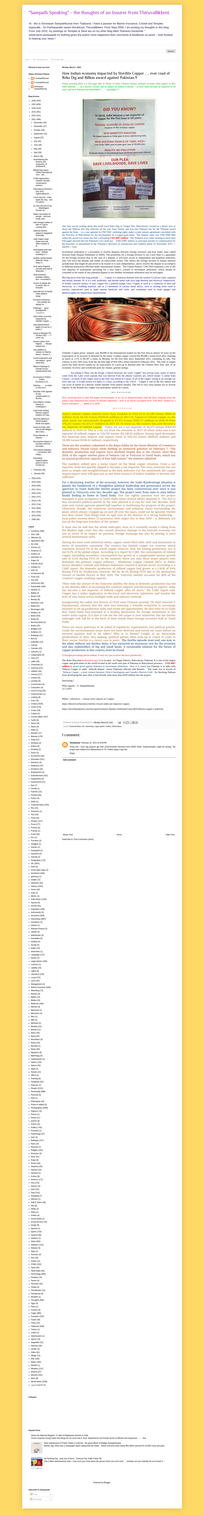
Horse (33, 889)
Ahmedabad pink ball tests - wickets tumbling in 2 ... (42, 252)
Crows (33, 710)
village (33, 1355)
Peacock (34, 1085)
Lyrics (33, 981)
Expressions (36, 782)
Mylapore (35, 1052)
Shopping (35, 1196)
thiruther (34, 1297)
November (38, 126)
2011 (33, 512)
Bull (32, 638)
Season (34, 1186)
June (36, 145)
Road (33, 1160)
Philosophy (35, 1101)
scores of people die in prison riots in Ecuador (41, 285)
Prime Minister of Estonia (40, 436)
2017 (33, 489)
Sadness (34, 1166)
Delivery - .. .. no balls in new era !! (42, 386)
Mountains (35, 1039)
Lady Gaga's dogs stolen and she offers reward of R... (41, 242)
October (37, 130)
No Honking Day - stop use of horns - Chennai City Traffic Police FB (72, 1458)
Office (33, 1075)
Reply (72, 753)
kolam (33, 948)
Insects (34, 906)
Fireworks (35, 811)
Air (32, 544)
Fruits (33, 834)
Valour (33, 1339)
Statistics (35, 1245)
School (34, 1176)
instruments (36, 912)
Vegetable (35, 1342)
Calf (32, 645)
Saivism (34, 1170)
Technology (36, 1274)
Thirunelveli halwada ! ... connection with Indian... (42, 452)
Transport (35, 1316)
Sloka (33, 1212)
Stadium (34, 1238)
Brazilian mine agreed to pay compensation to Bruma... (42, 395)
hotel (33, 893)
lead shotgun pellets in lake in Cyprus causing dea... (42, 224)
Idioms (34, 896)
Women (34, 1375)
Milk (32, 1020)
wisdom (34, 1372)
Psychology (36, 1134)
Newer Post (68, 835)
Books (33, 626)
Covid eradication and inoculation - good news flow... (42, 360)
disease (34, 736)
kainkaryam (36, 935)
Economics (35, 756)
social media (36, 1219)
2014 (33, 501)
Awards (34, 590)
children (34, 671)
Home (27, 59)
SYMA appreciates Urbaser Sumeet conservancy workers (41, 181)
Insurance (35, 915)
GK (83, 726)
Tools (33, 1306)
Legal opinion (100, 726)
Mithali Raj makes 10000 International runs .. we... (42, 172)
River (33, 1157)
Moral (33, 1036)
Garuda (34, 857)
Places (34, 1114)
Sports (34, 1232)
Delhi (33, 730)
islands (34, 925)
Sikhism (34, 1199)
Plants (33, 1118)
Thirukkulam (36, 1290)
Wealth (34, 1365)
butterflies (35, 642)
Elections (35, 762)
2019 (33, 482)
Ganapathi (35, 850)
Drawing (34, 749)
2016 (33, 493)
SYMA (33, 1264)
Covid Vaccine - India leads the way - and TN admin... (42, 199)
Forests (34, 828)
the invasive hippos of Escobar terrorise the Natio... (42, 443)
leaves (34, 958)
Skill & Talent (36, 1202)
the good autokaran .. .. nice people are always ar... (42, 302)
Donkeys (34, 743)
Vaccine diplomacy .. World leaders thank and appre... (42, 421)
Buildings (35, 635)
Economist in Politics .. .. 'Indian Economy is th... (42, 379)
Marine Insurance (38, 987)
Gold (33, 867)
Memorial (35, 1010)
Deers (33, 727)
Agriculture (35, 541)
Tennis (34, 1280)
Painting (34, 1078)
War (33, 1359)
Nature (34, 1065)
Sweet (33, 1261)
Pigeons (34, 1111)
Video (33, 1352)
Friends (34, 831)
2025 (33, 104)
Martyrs (34, 994)
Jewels (34, 932)
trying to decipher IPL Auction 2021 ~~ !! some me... (42, 335)
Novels (34, 1072)
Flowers (34, 821)
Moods (34, 1030)
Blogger (107, 1482)
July (36, 141)
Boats (33, 619)
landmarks (35, 951)
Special (34, 1228)
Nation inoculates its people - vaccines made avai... (41, 216)
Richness (35, 1153)
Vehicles (34, 1346)
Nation (34, 1062)
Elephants (35, 766)
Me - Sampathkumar (40, 59)
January (37, 473)
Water (33, 1362)
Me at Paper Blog (57, 59)
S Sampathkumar (41, 78)
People (34, 1088)
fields (33, 801)
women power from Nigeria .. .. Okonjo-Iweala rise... (42, 343)
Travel (33, 1320)
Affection (34, 537)
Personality (35, 1091)
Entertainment (37, 775)
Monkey (34, 1026)
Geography (35, 860)
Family (34, 788)
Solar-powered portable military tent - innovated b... (42, 277)
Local (33, 977)
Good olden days (38, 870)
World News (116, 726)
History (34, 886)
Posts (34, 1494)
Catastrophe (36, 655)
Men (33, 1016)
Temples (34, 1277)
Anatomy (34, 551)
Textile (33, 1287)
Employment (36, 772)
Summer (34, 1254)
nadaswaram (36, 1059)
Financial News (75, 726)
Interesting (89, 726)
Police (33, 1124)
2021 (33, 119)
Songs (33, 1225)
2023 (33, 112)
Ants (33, 570)
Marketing (35, 990)
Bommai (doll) (37, 622)
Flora (33, 818)
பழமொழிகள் (37, 1385)
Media (33, 1000)
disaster (34, 733)
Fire (32, 808)
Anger (33, 560)
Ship (33, 1193)
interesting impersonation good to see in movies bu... (40, 461)
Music (33, 1049)
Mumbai (34, 1046)
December (38, 122)
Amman (34, 547)
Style (33, 1251)
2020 (33, 478)
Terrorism (35, 1284)
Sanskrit (34, 1173)
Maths (33, 997)
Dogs (33, 739)
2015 (33, 497)
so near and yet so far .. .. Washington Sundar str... (42, 208)
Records (34, 1147)
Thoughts (35, 1300)
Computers (35, 687)
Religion (34, 1150)
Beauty (34, 599)
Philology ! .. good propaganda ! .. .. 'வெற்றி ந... (41, 310)
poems (34, 1121)
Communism (36, 684)
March (37, 156)
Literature (35, 974)
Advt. (33, 534)
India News (35, 899)
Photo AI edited (37, 1104)
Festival (34, 795)
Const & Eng (36, 691)
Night (33, 1069)
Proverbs (35, 1131)
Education (35, 759)
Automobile (36, 586)
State (33, 1241)
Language (35, 955)
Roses (33, 1163)
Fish (33, 814)
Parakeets (35, 1082)
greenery (34, 876)
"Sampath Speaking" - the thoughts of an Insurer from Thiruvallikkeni (99, 12)
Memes (34, 1007)
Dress (33, 753)
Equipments (36, 779)
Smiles (34, 1215)
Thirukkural (35, 1294)
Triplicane (35, 1326)
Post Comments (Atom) (84, 839)
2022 (33, 115)
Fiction (34, 798)
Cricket (34, 704)
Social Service (37, 1222)
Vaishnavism (36, 1336)
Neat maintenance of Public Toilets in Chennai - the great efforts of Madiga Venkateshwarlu (82, 1443)
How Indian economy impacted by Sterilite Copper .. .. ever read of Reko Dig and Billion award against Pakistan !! (116, 75)
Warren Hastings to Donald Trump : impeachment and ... (42, 369)
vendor (34, 1349)
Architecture (36, 573)
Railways (35, 1140)
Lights (33, 971)
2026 (33, 101)
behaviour (35, 603)
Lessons (34, 964)
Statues (34, 1248)
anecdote (35, 557)
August (37, 137)
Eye (32, 785)
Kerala (34, 945)
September (39, 134)
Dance (34, 723)
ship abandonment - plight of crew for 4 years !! (42, 327)
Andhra (34, 554)
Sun (32, 1258)
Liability (34, 968)
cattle (33, 661)
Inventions (35, 922)
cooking (34, 697)
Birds (33, 616)
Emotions (35, 769)
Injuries (34, 902)
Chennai (34, 668)
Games (34, 847)
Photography (36, 1108)
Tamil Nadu (36, 1271)
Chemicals (35, 665)
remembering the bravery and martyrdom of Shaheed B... (40, 162)
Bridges (34, 629)
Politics (108, 726)
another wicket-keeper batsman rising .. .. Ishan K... (42, 260)
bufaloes (34, 632)
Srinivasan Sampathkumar (40, 87)
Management (36, 984)
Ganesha (35, 854)
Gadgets (34, 844)
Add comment (69, 760)
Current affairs (37, 717)
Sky (32, 1205)
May (36, 149)
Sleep (33, 1209)
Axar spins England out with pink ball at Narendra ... (42, 268)
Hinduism (35, 883)
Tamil (33, 1267)
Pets (33, 1098)
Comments (36, 1499)
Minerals (34, 1023)
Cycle (33, 720)
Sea (32, 1183)
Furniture (35, 840)
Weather (34, 1368)
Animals (34, 564)
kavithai (34, 941)
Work (33, 1378)
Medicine (35, 1003)
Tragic (33, 1313)
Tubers (34, 1329)
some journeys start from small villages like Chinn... (42, 429)
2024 (33, 108)
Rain (33, 1144)
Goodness (35, 873)
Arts (32, 580)
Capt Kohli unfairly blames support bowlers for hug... (41, 412)
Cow (33, 700)
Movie (33, 1043)
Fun (32, 837)
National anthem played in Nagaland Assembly (42, 233)
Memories (35, 1013)
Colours (34, 678)
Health (34, 880)
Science (34, 1179)
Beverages (35, 609)
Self (32, 1189)
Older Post (170, 835)
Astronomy (35, 583)
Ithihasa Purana (37, 929)
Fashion (34, 792)
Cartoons (35, 652)
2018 (33, 486)
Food (33, 824)
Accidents (35, 531)
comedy (34, 681)
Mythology (35, 1056)
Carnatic (34, 648)
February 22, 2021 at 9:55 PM (94, 743)
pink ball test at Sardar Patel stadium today (42, 293)
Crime (33, 707)
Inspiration (35, 909)
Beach (33, 596)
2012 (33, 508)
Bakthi (33, 593)
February (38, 470)
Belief (33, 606)
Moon (33, 1033)
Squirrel (34, 1235)
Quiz (33, 1137)
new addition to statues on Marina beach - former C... (42, 352)
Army (33, 577)
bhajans (34, 612)
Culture (34, 713)
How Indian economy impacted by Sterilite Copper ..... (42, 318)
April (36, 152)
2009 (33, 519)
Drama (34, 746)
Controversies (37, 694)
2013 (33, 504)
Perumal (34, 1095)
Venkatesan (75, 743)
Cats (33, 658)
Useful (33, 1333)
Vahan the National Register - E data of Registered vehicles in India (59, 1435)
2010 (33, 515)
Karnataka (35, 938)
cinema (34, 674)
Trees (33, 1323)
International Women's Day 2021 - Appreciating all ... (42, 191)
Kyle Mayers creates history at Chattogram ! (42, 404)
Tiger (33, 1303)
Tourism (34, 1310)
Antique (34, 567)
